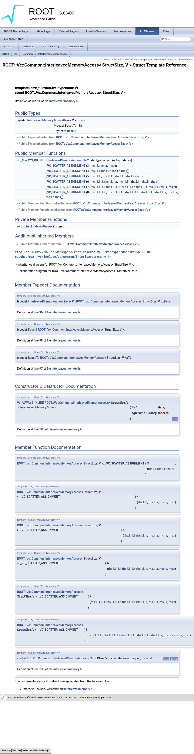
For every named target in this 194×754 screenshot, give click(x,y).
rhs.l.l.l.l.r (110, 181)
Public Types (110, 59)
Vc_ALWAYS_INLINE (30, 160)
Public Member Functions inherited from (91, 203)
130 (41, 669)
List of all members (183, 59)
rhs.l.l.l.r (108, 176)
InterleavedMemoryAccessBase (48, 120)
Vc (15, 54)
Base (82, 120)
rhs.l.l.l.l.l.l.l (98, 192)
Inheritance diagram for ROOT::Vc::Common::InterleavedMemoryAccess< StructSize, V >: (74, 264)
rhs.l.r (103, 165)
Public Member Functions (131, 59)
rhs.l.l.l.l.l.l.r (116, 192)
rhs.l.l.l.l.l (96, 181)
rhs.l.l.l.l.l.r (113, 187)
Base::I (71, 131)
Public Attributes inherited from (77, 244)
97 (41, 368)
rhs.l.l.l (95, 171)
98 (41, 340)
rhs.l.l (94, 165)
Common (28, 54)
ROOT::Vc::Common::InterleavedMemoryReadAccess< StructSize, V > (102, 137)
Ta (80, 125)
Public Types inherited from (82, 137)
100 (41, 429)
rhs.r (112, 165)
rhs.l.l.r (106, 171)
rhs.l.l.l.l (95, 176)
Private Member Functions (159, 59)
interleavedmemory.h (63, 101)
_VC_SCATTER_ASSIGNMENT (65, 165)
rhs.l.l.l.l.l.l (97, 187)
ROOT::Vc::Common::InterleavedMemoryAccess (108, 301)
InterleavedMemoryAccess (53, 54)
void (19, 226)
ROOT (5, 54)
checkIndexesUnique (39, 226)
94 (38, 101)
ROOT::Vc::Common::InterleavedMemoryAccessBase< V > (95, 143)
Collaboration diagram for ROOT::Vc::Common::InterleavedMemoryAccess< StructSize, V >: (76, 271)
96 (41, 312)
